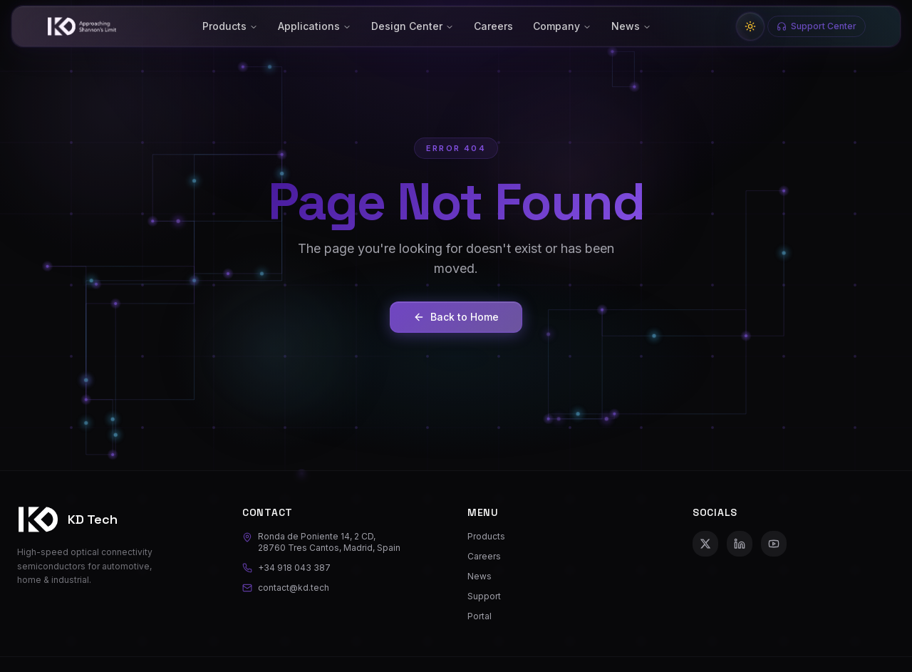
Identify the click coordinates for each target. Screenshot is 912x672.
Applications (314, 26)
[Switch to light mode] (750, 26)
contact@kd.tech (285, 587)
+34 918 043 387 (286, 567)
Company (562, 26)
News (631, 26)
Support (484, 596)
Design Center (412, 26)
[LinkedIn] (739, 544)
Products (230, 26)
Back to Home (456, 317)
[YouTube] (774, 544)
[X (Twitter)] (705, 544)
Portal (479, 616)
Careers (493, 26)
